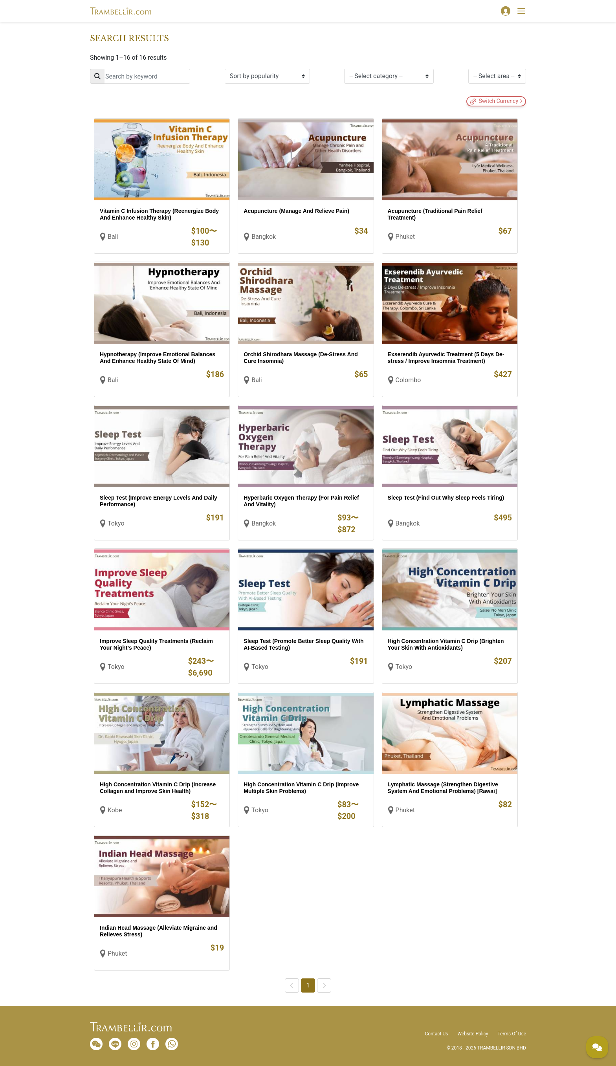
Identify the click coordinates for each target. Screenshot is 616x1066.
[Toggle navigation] (521, 11)
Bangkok (263, 236)
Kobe (115, 810)
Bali (113, 236)
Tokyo (116, 523)
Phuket (405, 236)
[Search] (140, 76)
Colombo (408, 380)
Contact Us (436, 1033)
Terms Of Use (512, 1033)
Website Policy (472, 1033)
